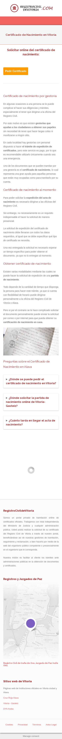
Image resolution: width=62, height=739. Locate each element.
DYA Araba (8, 709)
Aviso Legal (51, 725)
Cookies (9, 725)
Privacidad (23, 725)
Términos (36, 725)
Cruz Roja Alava (11, 698)
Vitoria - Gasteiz (10, 703)
